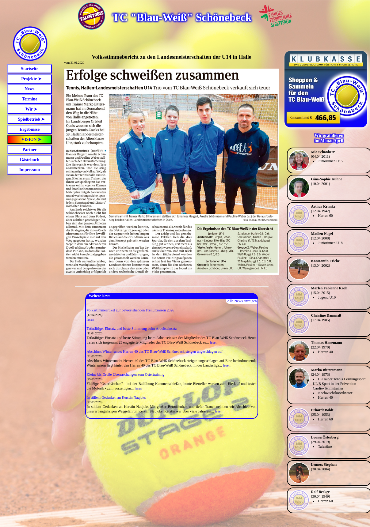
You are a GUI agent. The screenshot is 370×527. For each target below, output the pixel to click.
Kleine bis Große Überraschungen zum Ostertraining (126, 374)
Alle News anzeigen (242, 301)
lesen (90, 319)
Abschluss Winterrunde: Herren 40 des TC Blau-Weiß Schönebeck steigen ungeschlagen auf (155, 351)
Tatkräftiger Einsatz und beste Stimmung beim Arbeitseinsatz (132, 328)
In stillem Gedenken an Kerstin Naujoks (116, 397)
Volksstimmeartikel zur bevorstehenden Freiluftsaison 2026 (130, 310)
